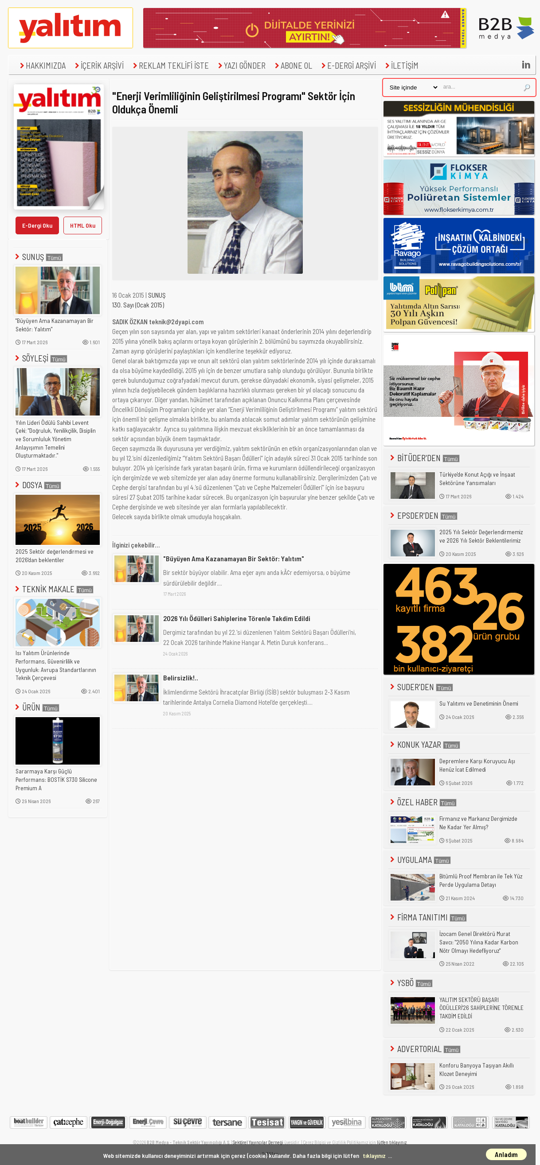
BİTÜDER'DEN (424, 458)
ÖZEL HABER (422, 802)
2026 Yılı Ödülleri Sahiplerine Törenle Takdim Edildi (236, 618)
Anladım (506, 1154)
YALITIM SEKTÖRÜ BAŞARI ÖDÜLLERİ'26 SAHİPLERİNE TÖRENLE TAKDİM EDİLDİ (481, 1008)
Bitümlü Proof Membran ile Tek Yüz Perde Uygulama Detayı (480, 880)
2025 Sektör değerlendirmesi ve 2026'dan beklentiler (55, 555)
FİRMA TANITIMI (427, 917)
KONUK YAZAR (424, 744)
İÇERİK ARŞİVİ (98, 65)
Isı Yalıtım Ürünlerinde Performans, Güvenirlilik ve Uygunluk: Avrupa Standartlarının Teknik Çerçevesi (56, 665)
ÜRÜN (36, 707)
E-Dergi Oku (37, 225)
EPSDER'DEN (423, 515)
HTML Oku (82, 225)
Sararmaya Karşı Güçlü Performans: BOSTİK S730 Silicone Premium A (56, 779)
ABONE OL (292, 65)
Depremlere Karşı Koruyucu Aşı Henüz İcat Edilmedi (477, 765)
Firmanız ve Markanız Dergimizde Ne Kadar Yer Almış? (478, 823)
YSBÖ (410, 983)
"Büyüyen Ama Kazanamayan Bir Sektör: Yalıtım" (55, 325)
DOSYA (37, 485)
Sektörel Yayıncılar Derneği (258, 1142)
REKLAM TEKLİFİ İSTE (170, 65)
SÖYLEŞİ (40, 358)
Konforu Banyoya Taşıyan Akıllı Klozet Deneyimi (476, 1069)
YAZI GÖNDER (241, 65)
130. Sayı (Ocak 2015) (138, 305)
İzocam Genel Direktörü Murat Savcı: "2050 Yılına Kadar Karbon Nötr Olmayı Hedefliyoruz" (478, 942)
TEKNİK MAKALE (53, 589)
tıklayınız (374, 1155)
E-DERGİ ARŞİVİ (347, 65)
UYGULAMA (419, 859)
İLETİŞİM (401, 65)
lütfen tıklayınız (392, 1142)
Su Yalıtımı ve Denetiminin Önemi (478, 703)
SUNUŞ (38, 257)
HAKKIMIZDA (42, 65)
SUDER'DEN (420, 687)
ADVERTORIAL (424, 1049)
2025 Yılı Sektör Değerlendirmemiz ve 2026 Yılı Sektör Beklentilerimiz (481, 536)
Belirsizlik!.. (180, 677)
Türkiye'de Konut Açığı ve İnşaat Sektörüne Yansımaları (477, 478)
